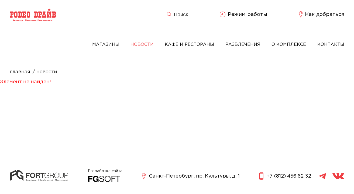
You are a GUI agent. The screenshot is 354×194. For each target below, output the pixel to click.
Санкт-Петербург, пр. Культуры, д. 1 (191, 176)
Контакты (330, 45)
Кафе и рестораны (189, 45)
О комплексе (288, 45)
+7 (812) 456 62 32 (285, 176)
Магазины (105, 45)
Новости (142, 45)
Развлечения (242, 45)
